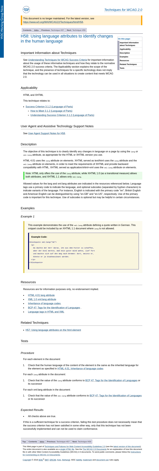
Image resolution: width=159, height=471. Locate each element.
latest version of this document (126, 446)
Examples (124, 57)
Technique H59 (76, 30)
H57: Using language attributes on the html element (53, 330)
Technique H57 (52, 30)
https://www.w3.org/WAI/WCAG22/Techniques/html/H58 (53, 22)
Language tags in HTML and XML (46, 312)
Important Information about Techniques (129, 44)
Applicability (125, 49)
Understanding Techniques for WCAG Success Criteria (57, 60)
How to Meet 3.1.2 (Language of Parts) (51, 111)
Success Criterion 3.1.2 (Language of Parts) (49, 106)
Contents (27, 30)
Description (125, 53)
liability (79, 460)
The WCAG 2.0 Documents (95, 449)
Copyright (27, 460)
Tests (122, 68)
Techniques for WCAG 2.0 (123, 10)
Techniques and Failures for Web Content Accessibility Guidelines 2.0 (75, 446)
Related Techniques (128, 64)
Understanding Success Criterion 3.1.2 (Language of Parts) (62, 115)
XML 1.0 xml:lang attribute (42, 299)
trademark (87, 460)
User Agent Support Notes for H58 (46, 133)
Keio (59, 460)
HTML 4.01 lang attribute (41, 295)
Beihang (66, 460)
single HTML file (67, 449)
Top (24, 441)
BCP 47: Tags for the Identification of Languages (54, 307)
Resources (124, 61)
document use (102, 460)
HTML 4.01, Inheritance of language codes (80, 368)
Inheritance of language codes (44, 303)
